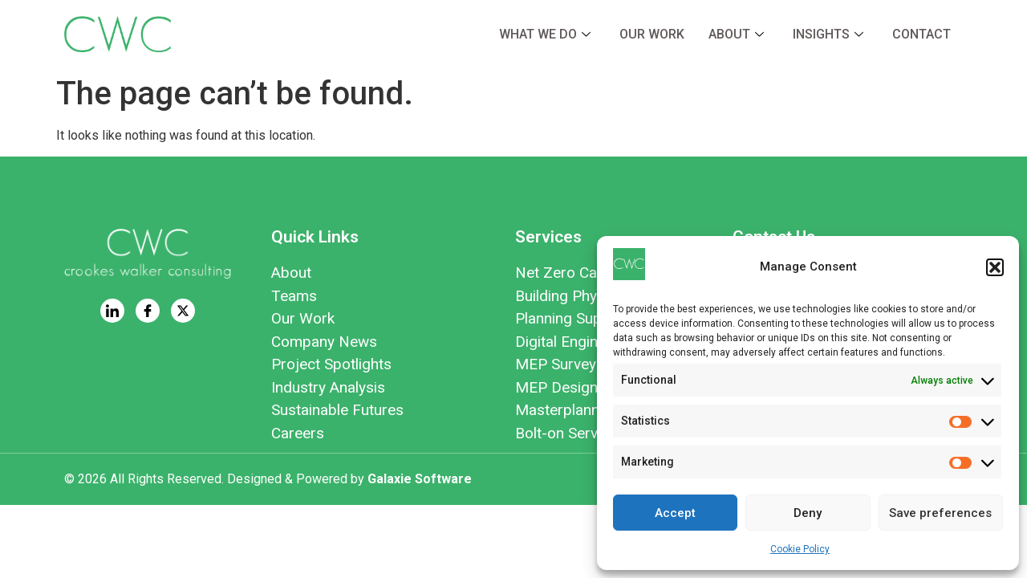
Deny (808, 513)
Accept (675, 513)
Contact (921, 34)
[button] (995, 267)
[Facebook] (148, 311)
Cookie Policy (800, 549)
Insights (828, 34)
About (736, 34)
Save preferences (940, 513)
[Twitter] (183, 311)
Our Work (651, 34)
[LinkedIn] (112, 311)
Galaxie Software (419, 478)
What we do (545, 34)
